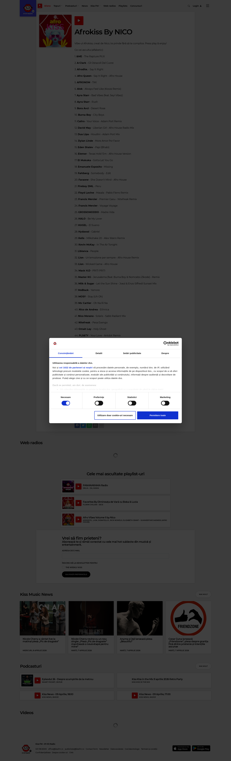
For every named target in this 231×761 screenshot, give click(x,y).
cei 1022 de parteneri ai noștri (76, 367)
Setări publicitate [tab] (132, 353)
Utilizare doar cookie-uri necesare (115, 415)
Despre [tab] (165, 353)
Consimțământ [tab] (66, 353)
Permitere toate (158, 415)
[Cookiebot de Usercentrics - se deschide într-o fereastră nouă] (166, 343)
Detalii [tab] (99, 353)
